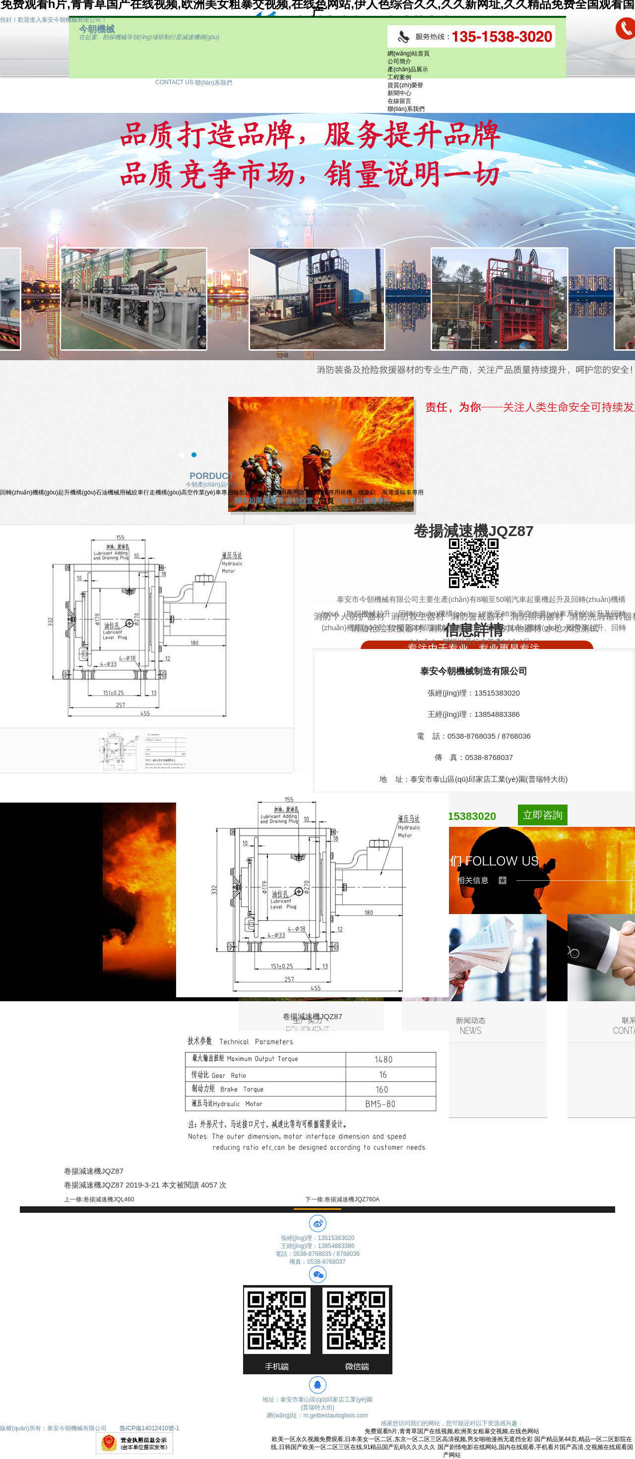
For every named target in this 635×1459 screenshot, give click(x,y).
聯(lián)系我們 (406, 109)
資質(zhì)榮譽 (405, 85)
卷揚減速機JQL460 (108, 1199)
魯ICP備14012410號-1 (149, 1428)
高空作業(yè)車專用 (207, 492)
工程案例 (399, 77)
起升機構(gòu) (77, 492)
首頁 (327, 501)
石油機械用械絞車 (119, 492)
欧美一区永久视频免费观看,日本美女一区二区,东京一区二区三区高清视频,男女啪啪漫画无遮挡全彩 (402, 1439)
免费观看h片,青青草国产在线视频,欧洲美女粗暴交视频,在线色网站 (452, 1431)
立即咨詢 (543, 815)
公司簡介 (399, 61)
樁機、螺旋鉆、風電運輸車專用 (382, 492)
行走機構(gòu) (162, 492)
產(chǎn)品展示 (407, 69)
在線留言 (399, 101)
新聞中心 (399, 93)
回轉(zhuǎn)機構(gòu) (29, 492)
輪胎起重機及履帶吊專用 (266, 492)
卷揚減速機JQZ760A (352, 1199)
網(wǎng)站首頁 (408, 53)
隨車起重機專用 (319, 492)
